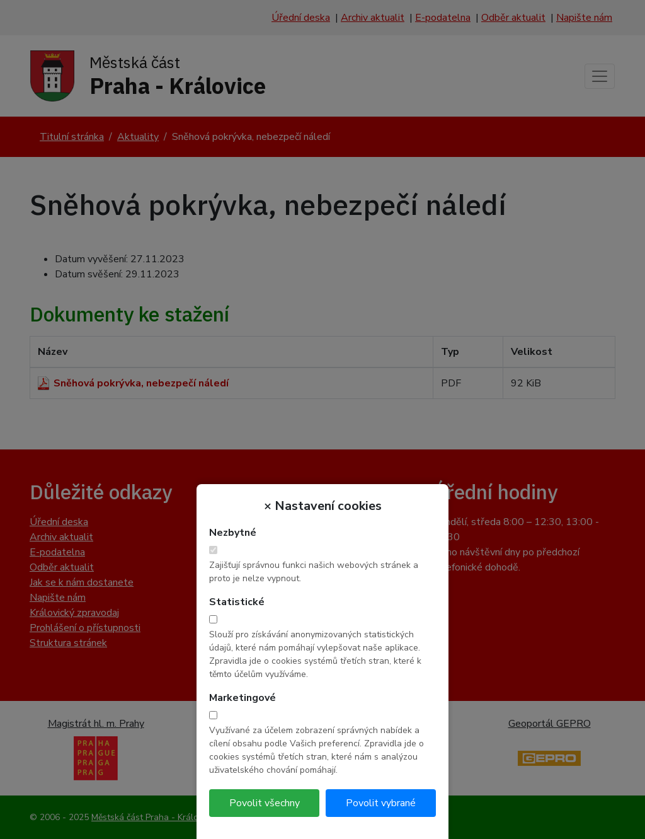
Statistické (237, 602)
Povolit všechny (264, 803)
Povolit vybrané (381, 803)
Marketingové (242, 698)
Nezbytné (232, 533)
